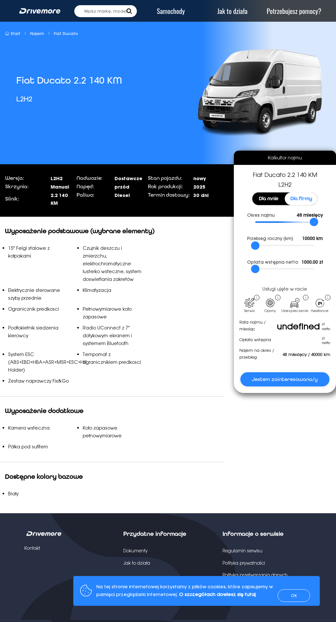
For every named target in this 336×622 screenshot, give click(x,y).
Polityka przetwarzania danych (255, 575)
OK (294, 595)
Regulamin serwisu (242, 551)
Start (12, 33)
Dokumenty (135, 551)
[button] (129, 11)
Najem (37, 33)
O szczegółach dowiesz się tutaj (217, 594)
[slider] (314, 222)
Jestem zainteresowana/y (285, 379)
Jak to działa (136, 563)
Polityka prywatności (243, 563)
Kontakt (32, 548)
